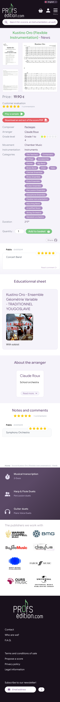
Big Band (41, 163)
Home (7, 466)
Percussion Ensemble (36, 190)
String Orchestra (34, 212)
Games (30, 163)
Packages (30, 127)
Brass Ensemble (33, 177)
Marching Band (33, 203)
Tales (53, 168)
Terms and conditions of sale (21, 653)
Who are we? (12, 635)
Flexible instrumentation (37, 199)
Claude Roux (32, 131)
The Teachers (32, 154)
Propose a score (14, 658)
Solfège (30, 159)
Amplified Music (34, 208)
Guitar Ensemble (34, 186)
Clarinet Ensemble (34, 172)
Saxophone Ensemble (36, 195)
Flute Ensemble (33, 181)
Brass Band (31, 168)
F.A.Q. (8, 640)
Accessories (43, 159)
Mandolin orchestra (35, 217)
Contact (9, 629)
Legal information (14, 669)
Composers (48, 154)
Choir (43, 168)
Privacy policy (12, 664)
